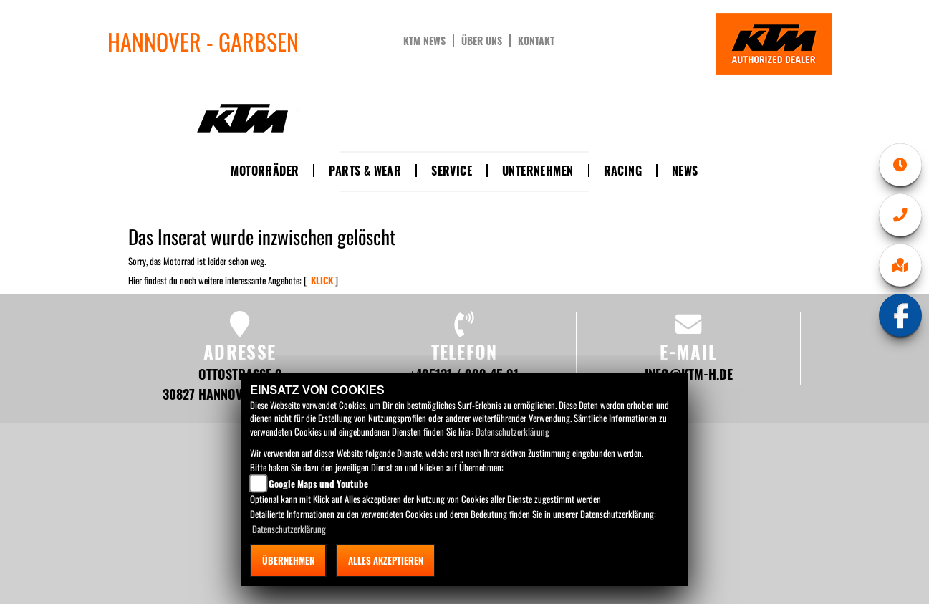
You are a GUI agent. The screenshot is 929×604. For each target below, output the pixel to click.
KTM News (424, 40)
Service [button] (451, 170)
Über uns (481, 40)
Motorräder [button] (265, 170)
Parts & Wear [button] (365, 170)
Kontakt (536, 40)
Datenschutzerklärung (512, 431)
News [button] (685, 170)
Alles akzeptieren (385, 560)
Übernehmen (288, 560)
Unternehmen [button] (537, 170)
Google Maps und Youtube (318, 483)
